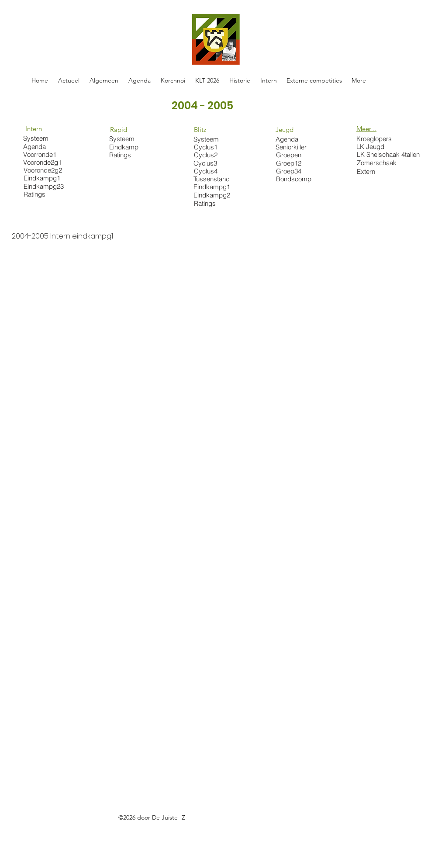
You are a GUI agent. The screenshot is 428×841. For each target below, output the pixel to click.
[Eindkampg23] (47, 186)
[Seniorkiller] (292, 147)
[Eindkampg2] (212, 194)
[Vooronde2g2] (47, 170)
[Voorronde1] (46, 154)
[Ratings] (47, 194)
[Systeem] (39, 138)
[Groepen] (292, 154)
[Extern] (378, 171)
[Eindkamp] (125, 147)
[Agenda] (41, 146)
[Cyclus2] (210, 154)
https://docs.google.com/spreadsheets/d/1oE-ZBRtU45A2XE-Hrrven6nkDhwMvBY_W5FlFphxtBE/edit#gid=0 (174, 827)
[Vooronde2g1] (43, 162)
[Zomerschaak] (378, 162)
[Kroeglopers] (376, 138)
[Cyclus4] (210, 170)
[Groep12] (292, 163)
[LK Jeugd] (372, 146)
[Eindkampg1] (47, 178)
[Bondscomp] (296, 178)
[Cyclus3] (209, 163)
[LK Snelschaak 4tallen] (390, 154)
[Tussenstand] (212, 178)
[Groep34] (292, 171)
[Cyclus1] (210, 146)
